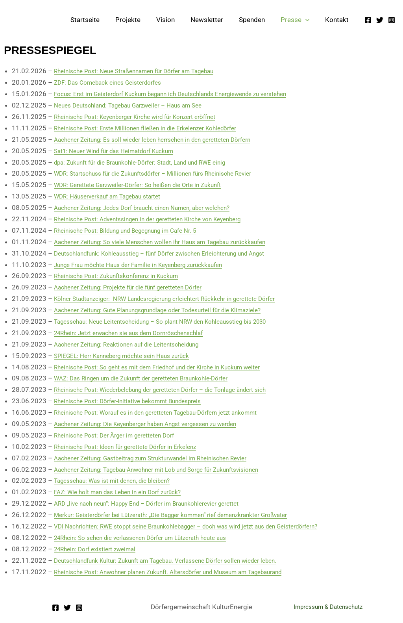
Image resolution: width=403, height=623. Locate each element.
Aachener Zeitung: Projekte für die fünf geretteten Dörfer (137, 287)
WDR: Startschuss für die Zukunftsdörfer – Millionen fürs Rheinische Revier (164, 173)
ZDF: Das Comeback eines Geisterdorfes (114, 82)
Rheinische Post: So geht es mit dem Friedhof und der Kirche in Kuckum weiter (170, 367)
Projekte (140, 20)
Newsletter (215, 20)
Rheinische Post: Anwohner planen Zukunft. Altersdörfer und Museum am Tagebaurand (182, 572)
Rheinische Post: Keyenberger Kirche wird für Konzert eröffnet (146, 117)
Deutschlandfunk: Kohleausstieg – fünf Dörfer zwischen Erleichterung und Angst (172, 253)
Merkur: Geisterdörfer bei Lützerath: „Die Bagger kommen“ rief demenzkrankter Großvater (187, 515)
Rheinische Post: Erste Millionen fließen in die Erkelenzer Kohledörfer (155, 128)
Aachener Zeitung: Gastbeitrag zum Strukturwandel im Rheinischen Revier (162, 458)
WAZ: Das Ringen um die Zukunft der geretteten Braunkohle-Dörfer (152, 378)
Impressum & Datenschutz (328, 606)
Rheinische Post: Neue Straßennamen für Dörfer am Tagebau (143, 71)
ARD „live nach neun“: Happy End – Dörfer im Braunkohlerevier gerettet (157, 503)
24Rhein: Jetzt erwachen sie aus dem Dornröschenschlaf (138, 333)
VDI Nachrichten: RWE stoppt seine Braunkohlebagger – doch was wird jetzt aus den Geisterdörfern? (203, 526)
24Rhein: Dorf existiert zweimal (100, 549)
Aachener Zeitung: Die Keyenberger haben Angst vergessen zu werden (157, 424)
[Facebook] (368, 20)
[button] (309, 19)
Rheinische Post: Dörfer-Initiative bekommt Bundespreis (137, 401)
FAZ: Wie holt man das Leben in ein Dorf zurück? (124, 492)
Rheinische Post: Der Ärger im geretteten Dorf (121, 435)
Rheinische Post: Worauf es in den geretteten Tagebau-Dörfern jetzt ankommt (168, 412)
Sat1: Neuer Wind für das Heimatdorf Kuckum (121, 151)
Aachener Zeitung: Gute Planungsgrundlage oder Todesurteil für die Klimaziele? (171, 310)
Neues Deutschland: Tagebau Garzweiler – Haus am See (137, 105)
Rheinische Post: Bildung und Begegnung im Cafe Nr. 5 (134, 230)
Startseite (100, 20)
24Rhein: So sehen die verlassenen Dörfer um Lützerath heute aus (150, 537)
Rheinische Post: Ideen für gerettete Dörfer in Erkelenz (134, 447)
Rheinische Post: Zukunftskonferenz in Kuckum (123, 276)
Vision (176, 20)
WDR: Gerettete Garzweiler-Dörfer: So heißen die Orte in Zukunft (148, 185)
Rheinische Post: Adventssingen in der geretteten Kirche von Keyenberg (160, 219)
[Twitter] (379, 20)
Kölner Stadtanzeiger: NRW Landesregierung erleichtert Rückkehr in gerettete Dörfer (179, 298)
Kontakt (338, 20)
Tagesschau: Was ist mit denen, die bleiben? (119, 480)
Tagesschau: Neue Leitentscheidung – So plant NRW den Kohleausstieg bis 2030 (174, 321)
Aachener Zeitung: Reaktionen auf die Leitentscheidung (135, 344)
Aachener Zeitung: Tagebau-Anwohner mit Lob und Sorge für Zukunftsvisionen (169, 469)
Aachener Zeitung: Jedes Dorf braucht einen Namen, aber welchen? (152, 207)
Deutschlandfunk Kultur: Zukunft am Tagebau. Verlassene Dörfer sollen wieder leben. (179, 560)
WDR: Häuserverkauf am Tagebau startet (114, 196)
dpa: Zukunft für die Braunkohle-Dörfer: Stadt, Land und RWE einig (151, 162)
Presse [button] (298, 19)
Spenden (258, 20)
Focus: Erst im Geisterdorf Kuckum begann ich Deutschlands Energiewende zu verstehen (185, 94)
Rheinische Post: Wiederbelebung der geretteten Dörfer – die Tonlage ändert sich (174, 389)
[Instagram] (391, 20)
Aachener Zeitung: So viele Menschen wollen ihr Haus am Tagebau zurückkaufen (172, 242)
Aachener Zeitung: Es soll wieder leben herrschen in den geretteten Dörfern (164, 139)
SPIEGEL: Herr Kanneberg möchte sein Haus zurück (130, 356)
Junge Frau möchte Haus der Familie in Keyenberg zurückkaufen (149, 265)
